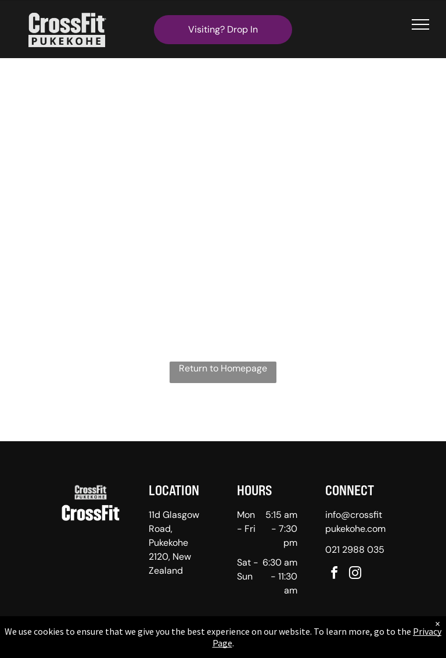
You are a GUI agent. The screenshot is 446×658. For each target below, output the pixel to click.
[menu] (420, 24)
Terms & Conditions (319, 646)
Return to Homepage (223, 368)
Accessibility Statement (246, 646)
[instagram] (355, 574)
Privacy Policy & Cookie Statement (150, 646)
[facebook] (334, 574)
